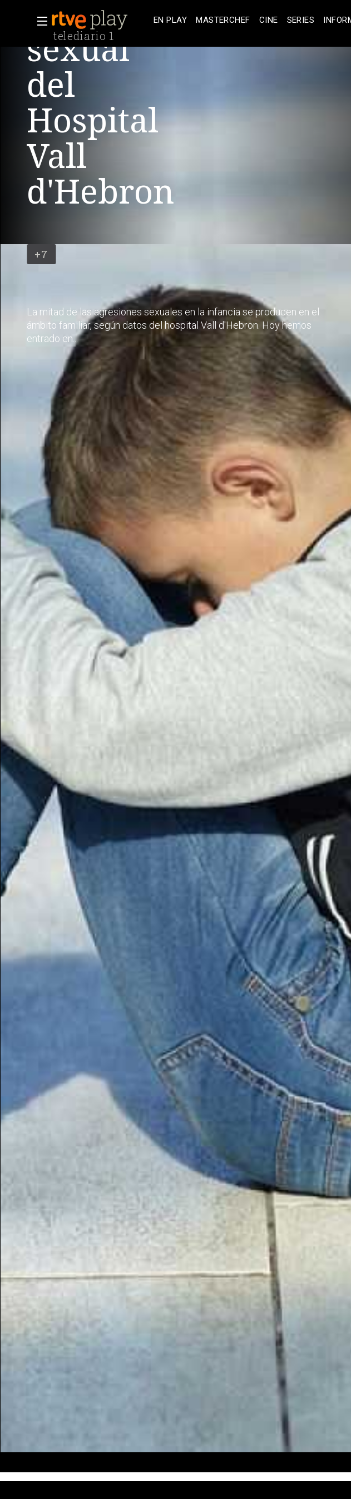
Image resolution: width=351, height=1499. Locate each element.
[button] (39, 21)
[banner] (100, 20)
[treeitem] (170, 20)
